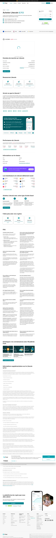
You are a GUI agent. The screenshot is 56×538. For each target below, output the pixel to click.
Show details (13, 536)
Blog (28, 523)
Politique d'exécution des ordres (40, 525)
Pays (3, 523)
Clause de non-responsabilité (39, 528)
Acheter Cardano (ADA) (21, 521)
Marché (12, 519)
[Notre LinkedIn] (49, 520)
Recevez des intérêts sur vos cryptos (8, 222)
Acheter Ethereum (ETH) (21, 517)
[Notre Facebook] (52, 520)
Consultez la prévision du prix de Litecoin (29, 85)
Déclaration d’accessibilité (39, 526)
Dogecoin (6, 180)
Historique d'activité (14, 525)
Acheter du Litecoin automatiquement (29, 222)
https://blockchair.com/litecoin (24, 163)
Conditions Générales (40, 515)
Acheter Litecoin (6, 71)
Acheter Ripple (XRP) (22, 519)
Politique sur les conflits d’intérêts (39, 518)
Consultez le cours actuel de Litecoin (18, 85)
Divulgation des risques (39, 517)
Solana (6, 183)
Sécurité (4, 522)
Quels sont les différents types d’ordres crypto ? (28, 354)
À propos (28, 515)
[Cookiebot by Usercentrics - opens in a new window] (5, 536)
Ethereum (23, 180)
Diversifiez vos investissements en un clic (19, 222)
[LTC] (45, 16)
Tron (5, 186)
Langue (46, 513)
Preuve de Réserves (30, 516)
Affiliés (28, 522)
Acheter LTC (45, 19)
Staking (12, 516)
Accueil (4, 515)
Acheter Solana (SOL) (22, 522)
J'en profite (31, 169)
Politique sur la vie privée (39, 520)
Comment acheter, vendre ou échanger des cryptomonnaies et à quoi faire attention (7, 355)
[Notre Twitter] (45, 520)
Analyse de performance (13, 522)
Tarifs (3, 519)
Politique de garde (39, 523)
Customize (49, 534)
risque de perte (51, 31)
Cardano (6, 178)
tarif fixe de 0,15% (18, 122)
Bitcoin (23, 178)
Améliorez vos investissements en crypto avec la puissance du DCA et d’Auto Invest (19, 355)
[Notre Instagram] (50, 520)
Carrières (31, 518)
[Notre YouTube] (47, 520)
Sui (22, 183)
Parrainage (28, 519)
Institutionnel (5, 516)
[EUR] (45, 14)
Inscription (13, 503)
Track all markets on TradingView (19, 56)
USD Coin (23, 186)
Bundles (12, 515)
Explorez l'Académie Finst (8, 360)
